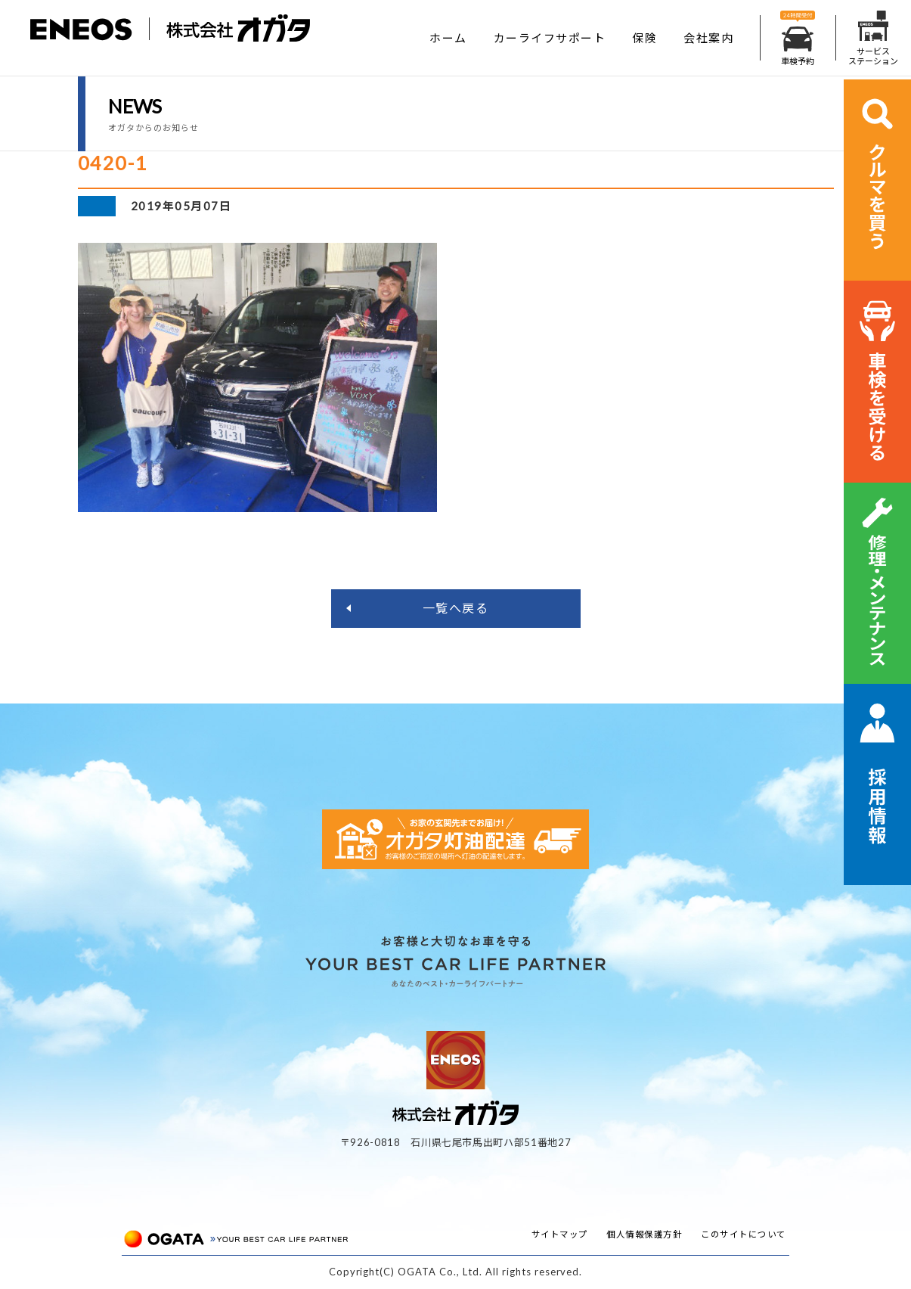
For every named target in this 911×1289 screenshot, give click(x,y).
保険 (644, 38)
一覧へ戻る (456, 608)
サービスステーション (873, 38)
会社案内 (708, 38)
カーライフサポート (550, 38)
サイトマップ (559, 1234)
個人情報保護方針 (644, 1234)
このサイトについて (743, 1234)
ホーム (448, 38)
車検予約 (797, 38)
